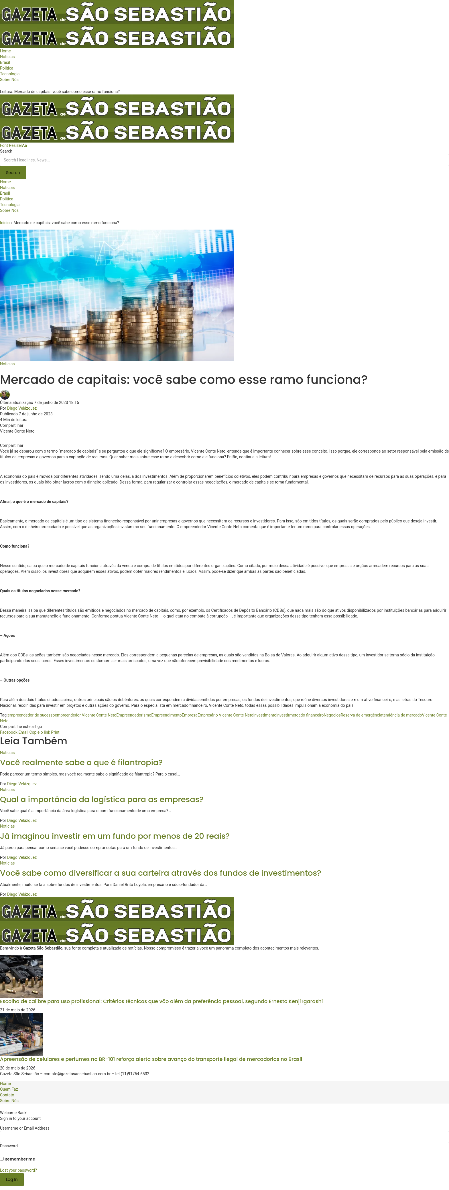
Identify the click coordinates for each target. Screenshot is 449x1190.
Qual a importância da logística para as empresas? (102, 799)
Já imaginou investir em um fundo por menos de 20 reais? (115, 836)
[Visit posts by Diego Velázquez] (6, 394)
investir (282, 715)
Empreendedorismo (133, 715)
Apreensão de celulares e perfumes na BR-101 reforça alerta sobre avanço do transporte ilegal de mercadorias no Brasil (151, 1059)
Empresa (190, 715)
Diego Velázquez (22, 408)
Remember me (17, 1159)
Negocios (332, 715)
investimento (264, 715)
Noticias (7, 364)
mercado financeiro (306, 715)
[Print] (55, 732)
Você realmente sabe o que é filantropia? (81, 762)
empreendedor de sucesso (31, 715)
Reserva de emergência (361, 715)
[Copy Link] (39, 732)
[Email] (23, 732)
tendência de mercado (402, 715)
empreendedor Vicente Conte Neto (86, 715)
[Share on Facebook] (8, 732)
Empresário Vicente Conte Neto (225, 715)
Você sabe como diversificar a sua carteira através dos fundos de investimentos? (160, 873)
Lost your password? (18, 1170)
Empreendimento (166, 715)
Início (5, 222)
